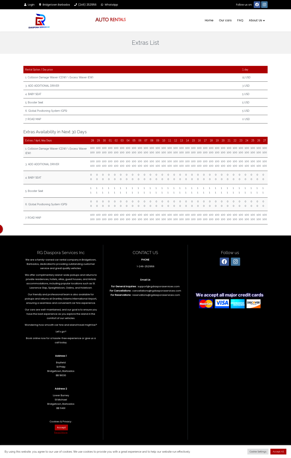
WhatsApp (109, 4)
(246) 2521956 (85, 4)
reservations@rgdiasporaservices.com (156, 295)
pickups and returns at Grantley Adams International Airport (60, 298)
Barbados (33, 264)
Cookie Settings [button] (258, 451)
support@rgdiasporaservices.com (159, 286)
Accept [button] (61, 427)
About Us (255, 20)
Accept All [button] (278, 451)
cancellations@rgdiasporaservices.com (156, 290)
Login (29, 4)
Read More (61, 432)
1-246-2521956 (145, 266)
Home (209, 20)
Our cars (225, 20)
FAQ (240, 20)
